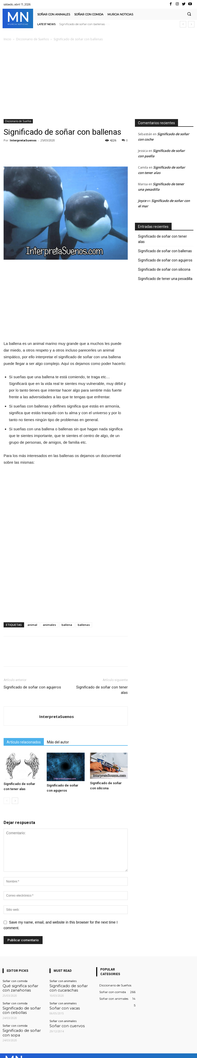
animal (32, 625)
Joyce (142, 200)
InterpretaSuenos (23, 140)
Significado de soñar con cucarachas (66, 987)
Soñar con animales (63, 980)
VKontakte (162, 1050)
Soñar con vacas (61, 1005)
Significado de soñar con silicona (164, 269)
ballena (67, 625)
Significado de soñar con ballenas (165, 251)
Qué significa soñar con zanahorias (18, 987)
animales (49, 625)
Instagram (134, 1050)
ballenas (84, 625)
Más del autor (58, 742)
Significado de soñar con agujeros (82, 24)
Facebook (106, 1050)
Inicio (7, 39)
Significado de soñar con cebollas (19, 1007)
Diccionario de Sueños (32, 39)
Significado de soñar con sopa (23, 1025)
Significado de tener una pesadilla (165, 279)
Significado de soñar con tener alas (102, 690)
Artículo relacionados (24, 742)
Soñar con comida (15, 980)
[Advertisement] (98, 81)
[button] (189, 14)
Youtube (188, 1050)
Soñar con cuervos (62, 1022)
